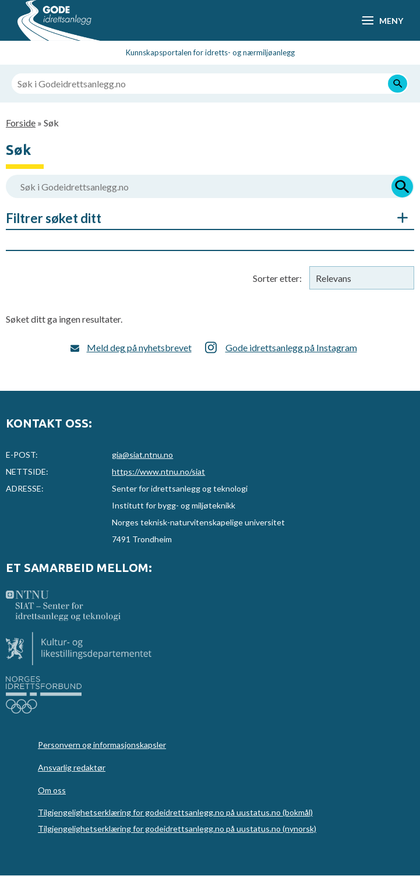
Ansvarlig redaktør (71, 767)
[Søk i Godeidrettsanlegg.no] (210, 83)
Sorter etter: (277, 278)
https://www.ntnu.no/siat (158, 471)
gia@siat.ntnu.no (142, 455)
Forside (21, 122)
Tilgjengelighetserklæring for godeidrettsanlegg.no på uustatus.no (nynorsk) (177, 828)
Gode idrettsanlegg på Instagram (291, 347)
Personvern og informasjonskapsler (102, 745)
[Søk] (397, 84)
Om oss (52, 790)
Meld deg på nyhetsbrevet (139, 347)
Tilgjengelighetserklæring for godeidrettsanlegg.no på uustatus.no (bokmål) (175, 812)
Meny (391, 21)
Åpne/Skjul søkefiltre (396, 218)
